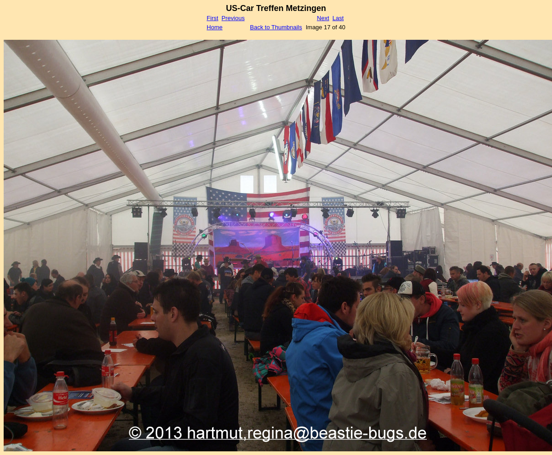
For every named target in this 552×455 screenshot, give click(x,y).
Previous (233, 18)
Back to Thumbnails (276, 27)
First (212, 18)
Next (323, 18)
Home (215, 27)
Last (338, 18)
